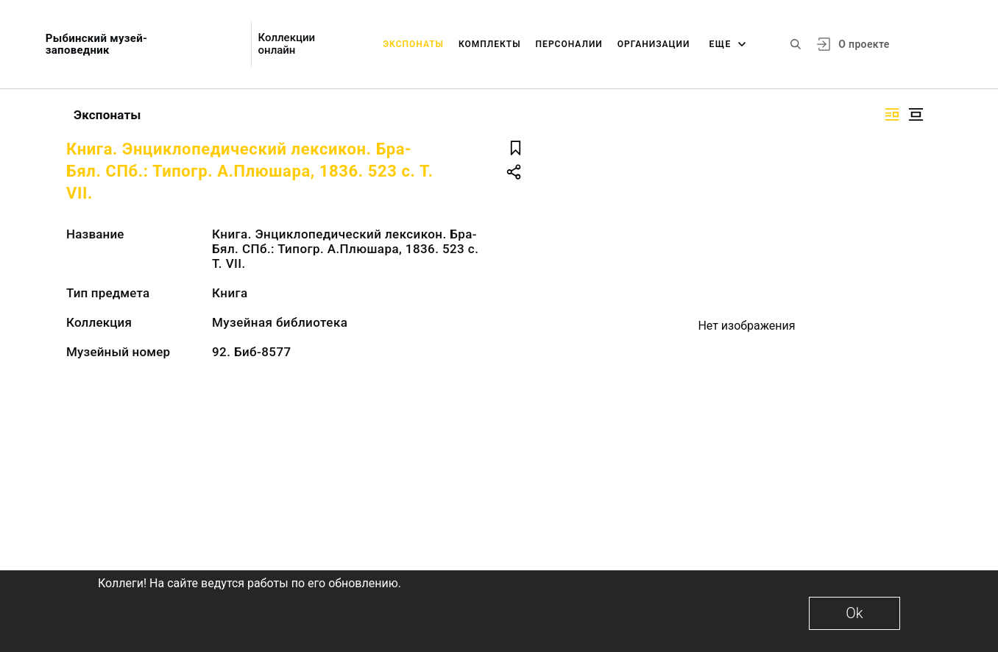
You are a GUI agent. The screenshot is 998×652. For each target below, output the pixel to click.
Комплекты (490, 44)
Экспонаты (413, 44)
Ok (854, 613)
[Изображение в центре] (915, 114)
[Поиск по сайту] (795, 44)
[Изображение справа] (892, 114)
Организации (653, 44)
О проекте (863, 44)
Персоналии (569, 44)
